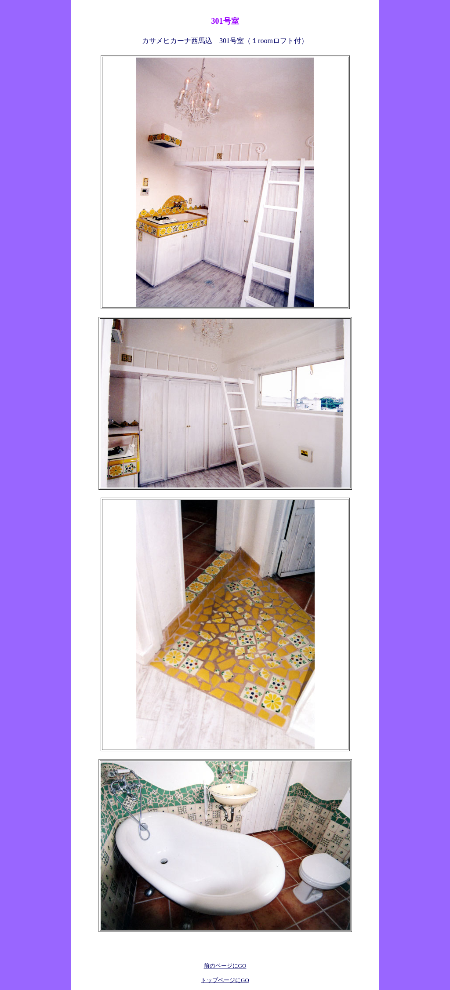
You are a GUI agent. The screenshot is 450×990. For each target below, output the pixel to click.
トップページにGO (225, 980)
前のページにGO (225, 965)
